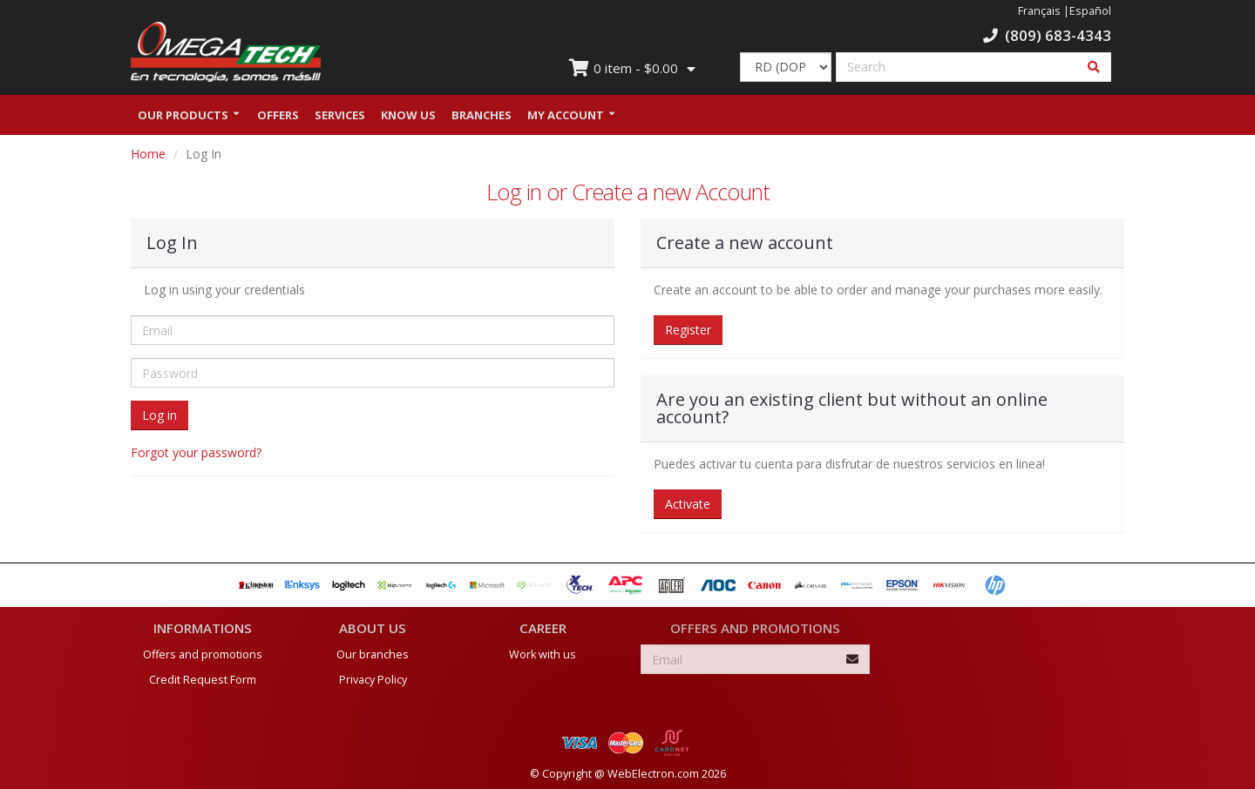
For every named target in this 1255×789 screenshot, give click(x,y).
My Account (565, 116)
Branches (481, 116)
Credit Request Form (202, 676)
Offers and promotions (202, 651)
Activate (687, 504)
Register (688, 330)
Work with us (542, 651)
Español (1090, 10)
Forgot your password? (196, 453)
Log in (159, 416)
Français (1039, 10)
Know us (408, 116)
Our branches (372, 651)
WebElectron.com (653, 770)
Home (148, 154)
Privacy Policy (373, 676)
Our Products (183, 116)
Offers (278, 116)
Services (340, 116)
